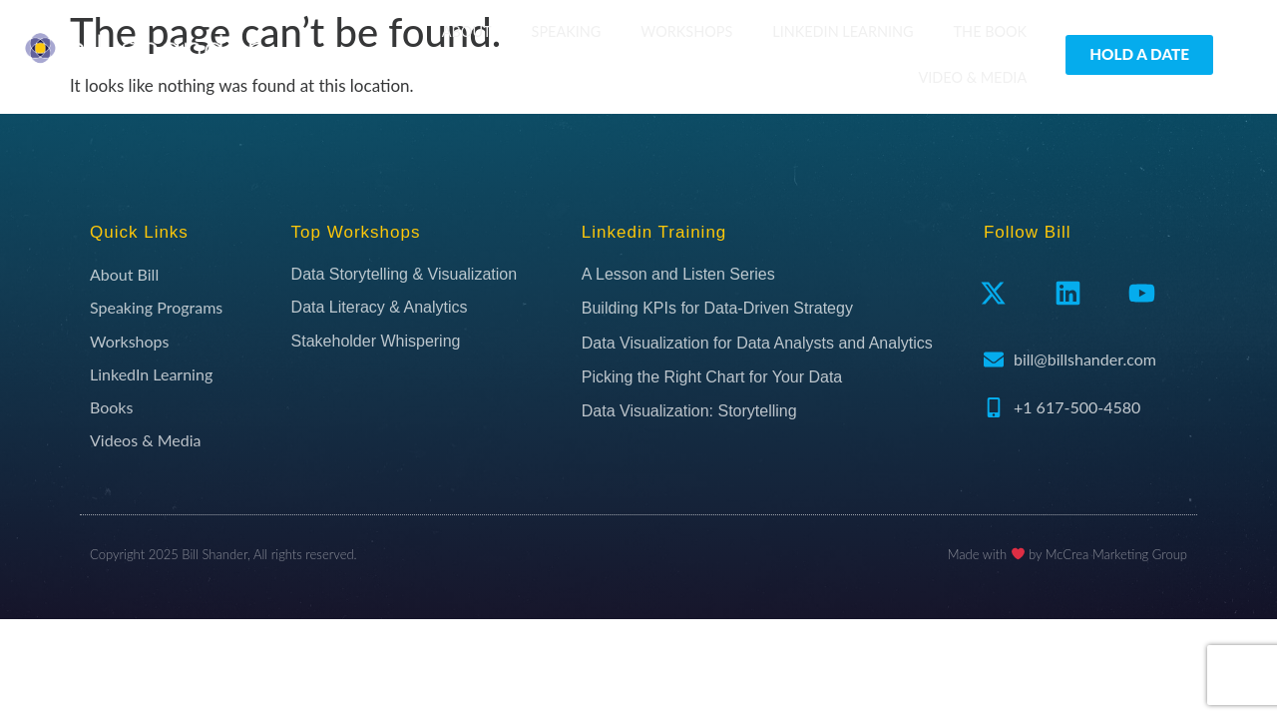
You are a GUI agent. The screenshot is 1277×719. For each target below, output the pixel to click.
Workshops (686, 31)
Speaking (567, 31)
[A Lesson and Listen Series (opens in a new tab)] (773, 275)
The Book (991, 31)
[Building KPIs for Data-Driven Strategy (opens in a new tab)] (773, 309)
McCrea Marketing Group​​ (1116, 554)
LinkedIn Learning (842, 31)
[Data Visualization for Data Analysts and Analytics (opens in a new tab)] (773, 344)
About (467, 31)
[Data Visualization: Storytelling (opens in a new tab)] (773, 411)
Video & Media (973, 77)
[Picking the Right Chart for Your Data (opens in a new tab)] (773, 377)
